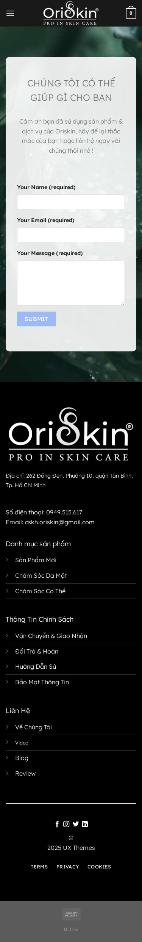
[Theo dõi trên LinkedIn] (85, 824)
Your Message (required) (50, 253)
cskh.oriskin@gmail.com (60, 522)
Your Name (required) (46, 187)
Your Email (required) (46, 220)
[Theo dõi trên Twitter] (76, 824)
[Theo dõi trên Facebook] (57, 824)
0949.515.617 (64, 512)
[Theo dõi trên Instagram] (66, 824)
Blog (71, 929)
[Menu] (10, 13)
